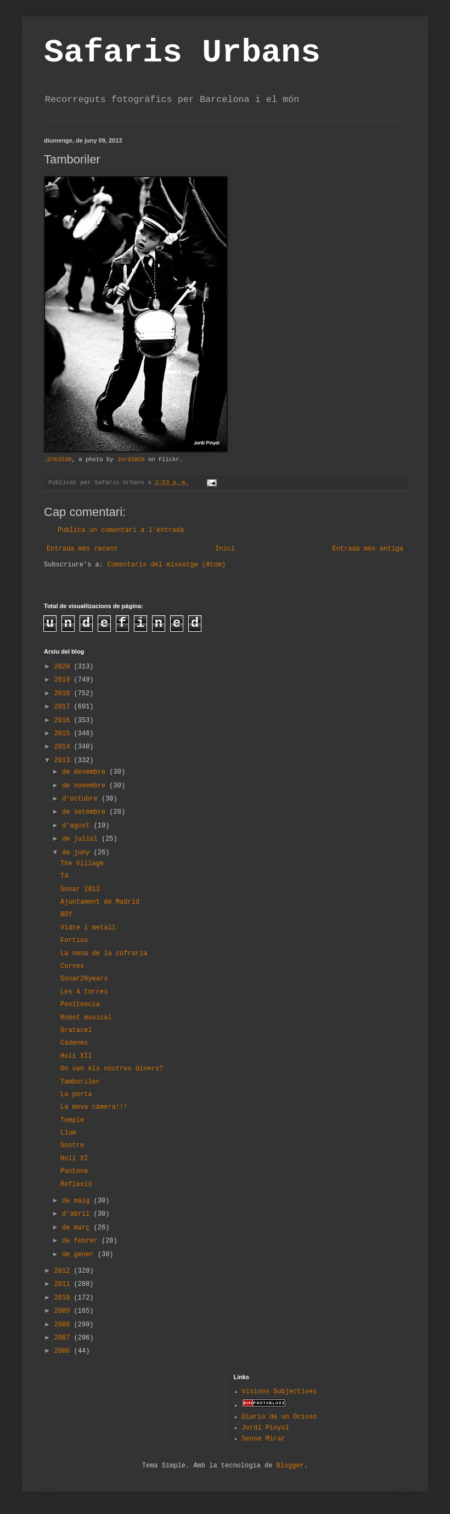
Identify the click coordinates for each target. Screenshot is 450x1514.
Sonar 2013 (80, 889)
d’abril (78, 1214)
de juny (78, 853)
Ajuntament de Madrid (99, 902)
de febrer (82, 1241)
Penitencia (80, 1004)
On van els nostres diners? (111, 1069)
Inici (225, 549)
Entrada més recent (82, 549)
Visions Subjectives (279, 1392)
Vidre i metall (88, 928)
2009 (64, 1311)
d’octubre (82, 799)
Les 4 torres (84, 992)
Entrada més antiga (367, 549)
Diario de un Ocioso (279, 1417)
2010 (64, 1298)
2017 (64, 707)
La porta (76, 1094)
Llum (68, 1133)
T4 (64, 876)
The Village (82, 863)
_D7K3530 (58, 459)
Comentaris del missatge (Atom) (166, 565)
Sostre (72, 1145)
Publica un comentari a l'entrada (121, 530)
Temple (72, 1120)
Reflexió (76, 1184)
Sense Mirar (263, 1439)
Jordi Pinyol (265, 1428)
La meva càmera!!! (93, 1107)
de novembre (85, 786)
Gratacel (76, 1030)
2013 (64, 760)
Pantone (74, 1171)
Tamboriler (80, 1082)
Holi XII (76, 1056)
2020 (64, 667)
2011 (64, 1284)
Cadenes (74, 1043)
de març (78, 1228)
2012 (64, 1271)
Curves (72, 966)
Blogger (290, 1466)
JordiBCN (131, 459)
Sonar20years (84, 979)
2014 (64, 747)
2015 (64, 734)
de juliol (82, 839)
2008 (64, 1325)
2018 (64, 694)
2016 (64, 720)
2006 (64, 1351)
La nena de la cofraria (103, 953)
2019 (64, 680)
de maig (78, 1201)
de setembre (85, 812)
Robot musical (86, 1018)
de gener (80, 1254)
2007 (64, 1338)
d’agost (78, 826)
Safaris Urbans (182, 52)
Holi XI (74, 1159)
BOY (66, 914)
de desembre (85, 772)
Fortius (74, 940)
